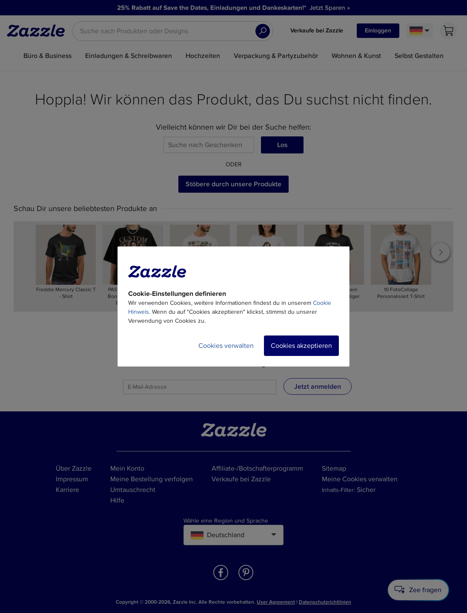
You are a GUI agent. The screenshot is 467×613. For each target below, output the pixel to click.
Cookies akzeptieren (301, 345)
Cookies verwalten (226, 345)
